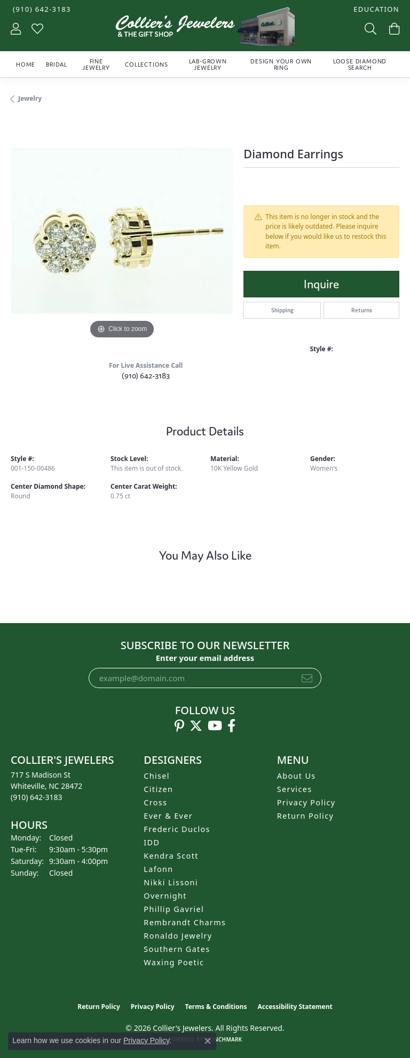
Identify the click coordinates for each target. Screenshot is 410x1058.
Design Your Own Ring (281, 64)
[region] (122, 231)
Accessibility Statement (294, 1006)
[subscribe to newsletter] (307, 678)
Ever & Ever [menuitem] (168, 816)
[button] (375, 9)
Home (25, 64)
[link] (41, 9)
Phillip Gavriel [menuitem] (174, 909)
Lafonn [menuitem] (158, 869)
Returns (361, 310)
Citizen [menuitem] (158, 789)
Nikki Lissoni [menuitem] (171, 882)
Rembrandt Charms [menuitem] (185, 922)
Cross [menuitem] (155, 802)
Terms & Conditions (216, 1006)
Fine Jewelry (96, 64)
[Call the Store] (36, 797)
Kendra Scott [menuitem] (171, 856)
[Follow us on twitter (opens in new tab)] (196, 726)
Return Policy (305, 816)
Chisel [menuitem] (157, 776)
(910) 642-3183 (146, 375)
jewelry (30, 98)
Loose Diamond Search (360, 64)
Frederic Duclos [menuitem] (177, 829)
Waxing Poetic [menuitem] (174, 962)
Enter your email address (205, 657)
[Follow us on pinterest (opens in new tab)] (179, 726)
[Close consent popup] (207, 1041)
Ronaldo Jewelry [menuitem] (178, 936)
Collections (146, 64)
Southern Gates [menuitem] (177, 949)
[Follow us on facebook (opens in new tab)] (231, 726)
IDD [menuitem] (152, 842)
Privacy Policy (306, 802)
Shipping (282, 310)
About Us (296, 776)
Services (294, 789)
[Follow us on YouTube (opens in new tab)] (215, 726)
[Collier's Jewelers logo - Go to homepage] (205, 29)
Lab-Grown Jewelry (208, 64)
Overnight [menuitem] (165, 896)
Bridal (56, 64)
